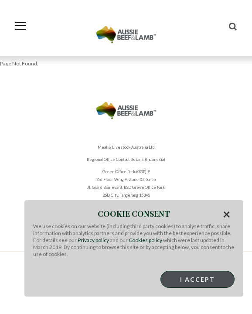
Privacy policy (93, 240)
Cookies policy (145, 240)
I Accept (197, 279)
